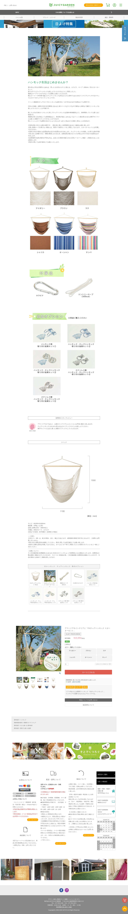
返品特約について (88, 705)
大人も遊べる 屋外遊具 (26, 725)
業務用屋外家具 (18, 722)
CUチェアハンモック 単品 (35, 577)
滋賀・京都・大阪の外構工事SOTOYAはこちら (104, 791)
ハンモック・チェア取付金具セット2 (35, 595)
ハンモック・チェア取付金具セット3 (50, 595)
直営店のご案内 (102, 774)
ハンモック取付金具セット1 (92, 577)
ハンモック (23, 720)
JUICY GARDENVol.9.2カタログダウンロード (105, 812)
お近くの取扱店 (102, 781)
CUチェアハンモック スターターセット (50, 578)
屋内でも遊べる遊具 (25, 728)
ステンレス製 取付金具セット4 (64, 595)
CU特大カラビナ (78, 577)
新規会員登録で (93, 5)
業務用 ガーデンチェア (30, 722)
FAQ (5, 5)
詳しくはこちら (32, 819)
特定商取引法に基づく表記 (64, 907)
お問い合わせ (13, 5)
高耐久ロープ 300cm (64, 577)
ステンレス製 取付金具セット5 (78, 595)
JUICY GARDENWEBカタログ (103, 801)
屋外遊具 (16, 720)
